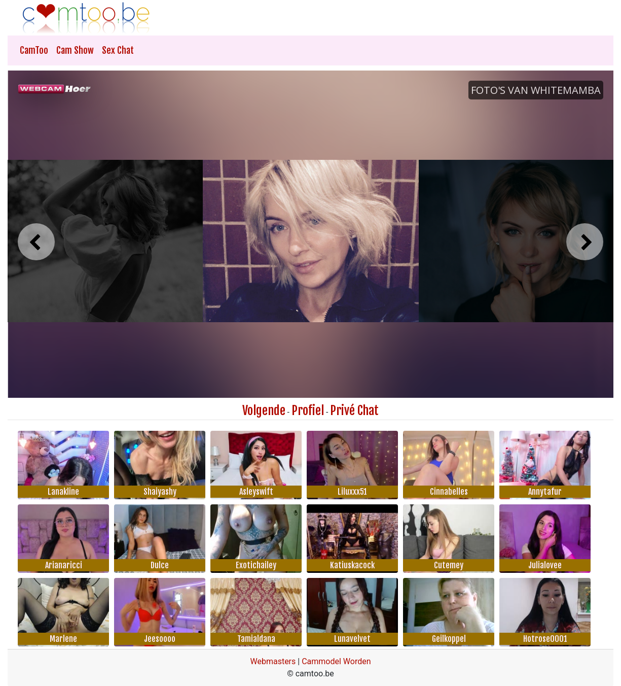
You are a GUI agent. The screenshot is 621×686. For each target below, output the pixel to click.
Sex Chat (118, 50)
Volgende (263, 410)
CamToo (34, 50)
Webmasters (273, 661)
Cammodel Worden (336, 661)
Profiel (307, 410)
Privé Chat (354, 410)
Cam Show (75, 50)
